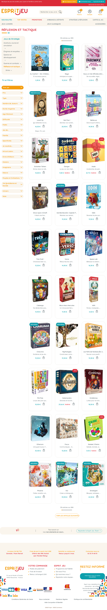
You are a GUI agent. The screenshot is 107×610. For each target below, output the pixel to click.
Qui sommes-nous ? (62, 572)
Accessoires (100, 24)
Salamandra (66, 398)
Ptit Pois (40, 398)
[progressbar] (67, 40)
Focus (67, 444)
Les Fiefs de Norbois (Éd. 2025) (93, 352)
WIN (93, 305)
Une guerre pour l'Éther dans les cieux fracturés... (50, 447)
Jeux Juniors (7, 24)
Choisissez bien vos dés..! (41, 262)
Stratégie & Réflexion (78, 20)
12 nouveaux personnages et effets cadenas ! (48, 76)
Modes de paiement (36, 567)
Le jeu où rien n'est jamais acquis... (72, 169)
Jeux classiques (54, 24)
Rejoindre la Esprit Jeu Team (88, 525)
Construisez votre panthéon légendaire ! (73, 354)
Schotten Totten (40, 166)
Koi (67, 491)
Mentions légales (62, 599)
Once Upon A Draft (40, 213)
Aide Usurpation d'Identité (53, 602)
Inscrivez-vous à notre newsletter (92, 574)
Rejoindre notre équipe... (64, 575)
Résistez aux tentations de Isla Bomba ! (73, 215)
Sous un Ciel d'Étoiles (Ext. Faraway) (93, 74)
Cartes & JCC (98, 20)
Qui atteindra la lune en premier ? (44, 123)
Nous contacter (44, 599)
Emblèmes (94, 398)
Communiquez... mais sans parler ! (71, 447)
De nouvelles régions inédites (97, 76)
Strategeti (93, 491)
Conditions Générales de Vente (20, 599)
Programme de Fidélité (64, 567)
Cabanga (40, 305)
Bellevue (93, 120)
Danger (67, 166)
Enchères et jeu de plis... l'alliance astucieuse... (48, 354)
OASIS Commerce (57, 607)
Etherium (40, 444)
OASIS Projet (48, 607)
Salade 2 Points (93, 444)
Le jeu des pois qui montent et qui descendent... (49, 401)
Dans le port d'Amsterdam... (96, 123)
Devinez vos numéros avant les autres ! (73, 123)
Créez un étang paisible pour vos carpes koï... (75, 493)
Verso (67, 259)
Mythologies (66, 352)
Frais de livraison (35, 569)
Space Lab (93, 259)
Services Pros (60, 569)
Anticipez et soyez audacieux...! (70, 76)
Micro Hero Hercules (66, 305)
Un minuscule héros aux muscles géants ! (74, 308)
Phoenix (40, 491)
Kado (94, 166)
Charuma (40, 352)
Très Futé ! (40, 259)
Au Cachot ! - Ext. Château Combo (40, 74)
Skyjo (67, 74)
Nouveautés (7, 20)
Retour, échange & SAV (38, 572)
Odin (93, 213)
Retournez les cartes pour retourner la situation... (77, 262)
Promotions (37, 20)
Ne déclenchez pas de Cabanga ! (44, 308)
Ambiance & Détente (55, 20)
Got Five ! (67, 120)
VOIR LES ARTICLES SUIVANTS (66, 516)
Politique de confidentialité (84, 599)
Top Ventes (22, 20)
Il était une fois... (40, 215)
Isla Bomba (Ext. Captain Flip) (67, 213)
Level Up (40, 120)
